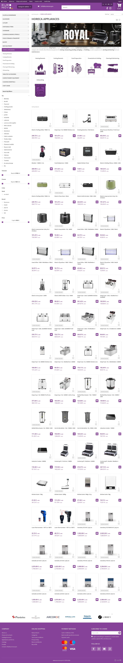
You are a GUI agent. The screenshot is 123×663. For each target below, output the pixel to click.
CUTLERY (5, 23)
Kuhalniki (6, 117)
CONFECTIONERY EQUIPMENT (11, 78)
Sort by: (107, 14)
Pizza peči (6, 141)
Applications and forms (8, 640)
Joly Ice (6, 207)
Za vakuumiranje (8, 163)
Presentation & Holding (8, 63)
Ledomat (6, 120)
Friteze (6, 112)
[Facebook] (107, 8)
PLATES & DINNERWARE (9, 15)
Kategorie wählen (24, 7)
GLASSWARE (6, 19)
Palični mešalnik (8, 136)
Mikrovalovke (7, 125)
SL (103, 4)
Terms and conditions (37, 637)
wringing (79, 50)
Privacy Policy (35, 640)
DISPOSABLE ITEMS (8, 26)
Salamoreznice (8, 150)
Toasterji (6, 160)
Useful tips (47, 1)
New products (35, 633)
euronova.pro (35, 14)
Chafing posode (8, 107)
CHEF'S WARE (6, 86)
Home (5, 1)
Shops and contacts (21, 1)
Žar (5, 166)
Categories (34, 635)
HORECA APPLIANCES (9, 50)
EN (108, 4)
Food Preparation (7, 60)
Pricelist (4, 644)
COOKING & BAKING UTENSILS (11, 34)
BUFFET (5, 42)
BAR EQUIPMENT (7, 46)
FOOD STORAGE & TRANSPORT (11, 38)
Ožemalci (6, 133)
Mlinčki (6, 128)
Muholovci (7, 131)
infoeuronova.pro (47, 6)
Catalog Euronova (6, 637)
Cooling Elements (7, 57)
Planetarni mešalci (9, 144)
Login (120, 1)
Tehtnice (6, 155)
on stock (6, 194)
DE (111, 4)
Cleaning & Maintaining (8, 67)
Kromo (6, 210)
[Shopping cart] (119, 7)
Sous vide (6, 152)
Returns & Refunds (37, 642)
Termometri (7, 158)
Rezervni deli (7, 147)
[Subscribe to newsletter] (119, 633)
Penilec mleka (7, 139)
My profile (34, 644)
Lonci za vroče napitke (10, 123)
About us (11, 1)
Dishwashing (6, 70)
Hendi (5, 205)
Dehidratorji (7, 109)
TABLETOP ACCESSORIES (9, 74)
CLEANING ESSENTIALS (9, 82)
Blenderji (6, 98)
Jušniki (5, 115)
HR (106, 4)
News (30, 1)
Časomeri (6, 104)
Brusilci (6, 101)
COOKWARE (6, 30)
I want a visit (38, 1)
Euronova (6, 202)
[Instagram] (110, 8)
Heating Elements (7, 53)
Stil (5, 213)
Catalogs (4, 642)
